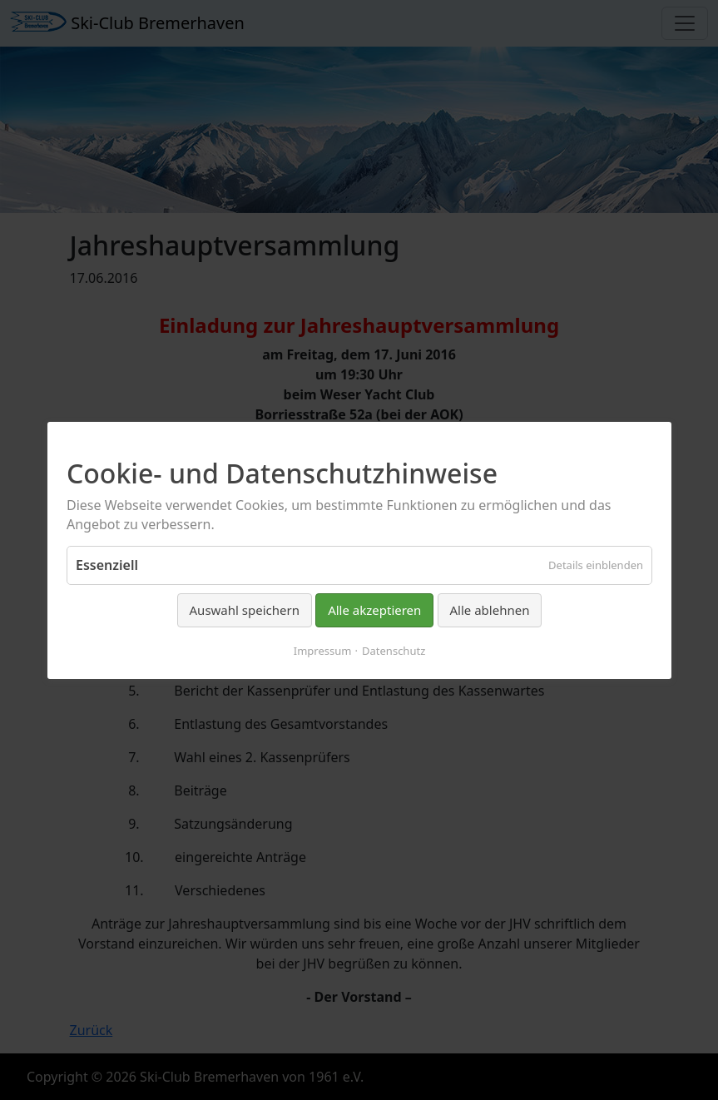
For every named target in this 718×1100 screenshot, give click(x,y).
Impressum (322, 649)
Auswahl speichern (244, 610)
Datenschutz (393, 649)
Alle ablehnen (489, 610)
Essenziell (107, 565)
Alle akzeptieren (374, 610)
